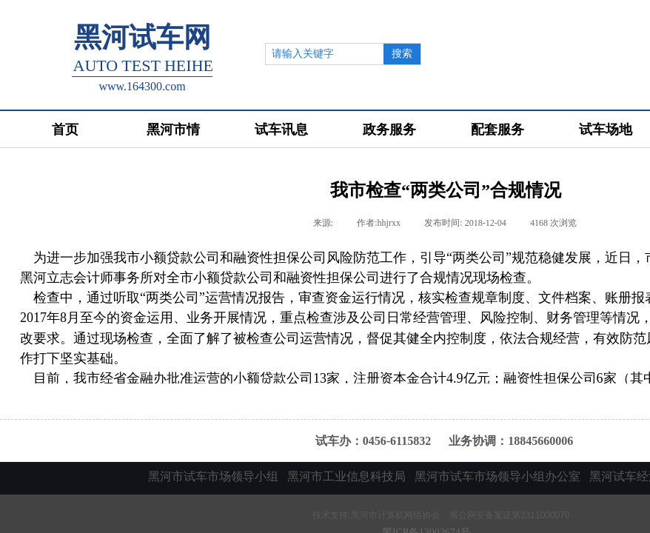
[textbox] (324, 54)
